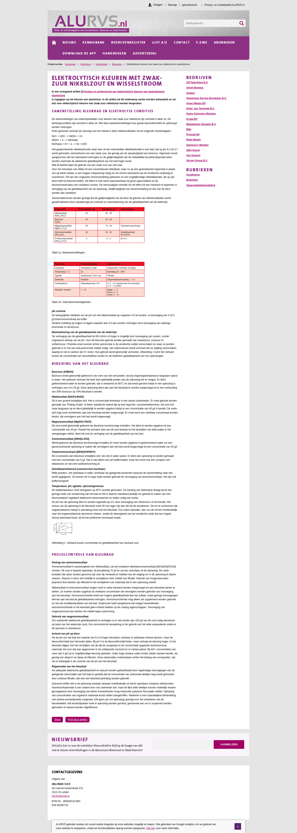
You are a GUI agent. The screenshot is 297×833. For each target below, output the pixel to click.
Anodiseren (193, 174)
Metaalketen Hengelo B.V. (201, 124)
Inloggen (158, 4)
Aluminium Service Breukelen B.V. (206, 98)
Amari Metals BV (196, 103)
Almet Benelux (194, 87)
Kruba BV (192, 119)
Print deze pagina (77, 719)
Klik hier (150, 829)
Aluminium (85, 64)
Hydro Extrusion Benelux (201, 113)
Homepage (70, 64)
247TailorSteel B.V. (197, 82)
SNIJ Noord (193, 150)
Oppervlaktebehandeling (200, 185)
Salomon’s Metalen (197, 145)
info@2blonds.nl (61, 796)
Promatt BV (193, 134)
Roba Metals (193, 139)
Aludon (190, 93)
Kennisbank (101, 64)
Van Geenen (193, 155)
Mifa (188, 129)
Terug (57, 719)
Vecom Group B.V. (197, 160)
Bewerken (117, 64)
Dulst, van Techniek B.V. (200, 108)
